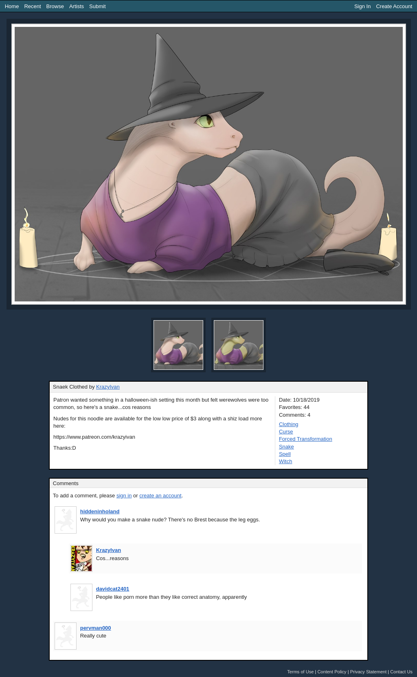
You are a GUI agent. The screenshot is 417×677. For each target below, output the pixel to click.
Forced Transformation (305, 439)
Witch (285, 461)
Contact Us (401, 671)
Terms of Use (300, 671)
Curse (286, 432)
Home (12, 6)
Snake (286, 447)
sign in (124, 495)
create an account (160, 495)
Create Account (394, 6)
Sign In (362, 6)
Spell (285, 454)
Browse (55, 6)
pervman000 (95, 628)
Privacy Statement (368, 671)
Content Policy (331, 671)
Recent (32, 6)
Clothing (288, 424)
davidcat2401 (112, 589)
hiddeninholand (100, 511)
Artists (76, 6)
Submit (97, 6)
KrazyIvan (108, 387)
